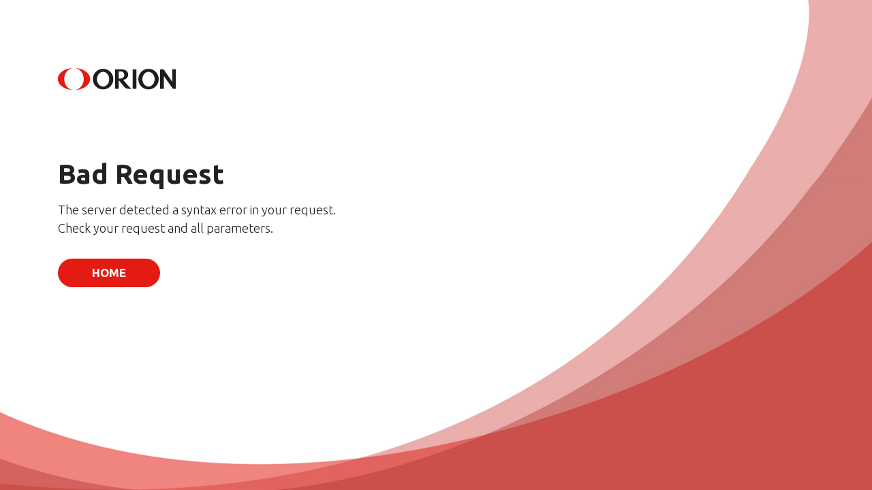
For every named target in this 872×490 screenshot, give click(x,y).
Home (109, 272)
